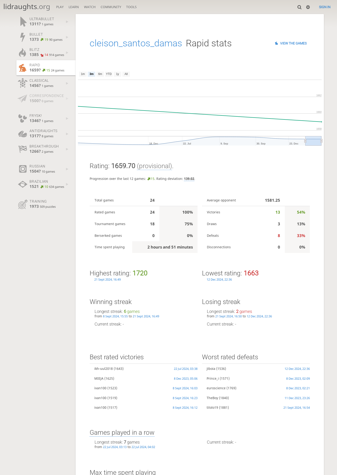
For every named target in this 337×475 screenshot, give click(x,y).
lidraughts (26, 6)
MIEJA (98, 378)
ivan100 (100, 388)
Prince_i (213, 378)
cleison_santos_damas (136, 43)
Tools (131, 7)
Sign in (324, 7)
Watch (89, 7)
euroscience (216, 388)
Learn (74, 7)
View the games (293, 43)
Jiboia (211, 368)
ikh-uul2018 (103, 368)
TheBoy (212, 398)
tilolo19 (212, 407)
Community (111, 7)
